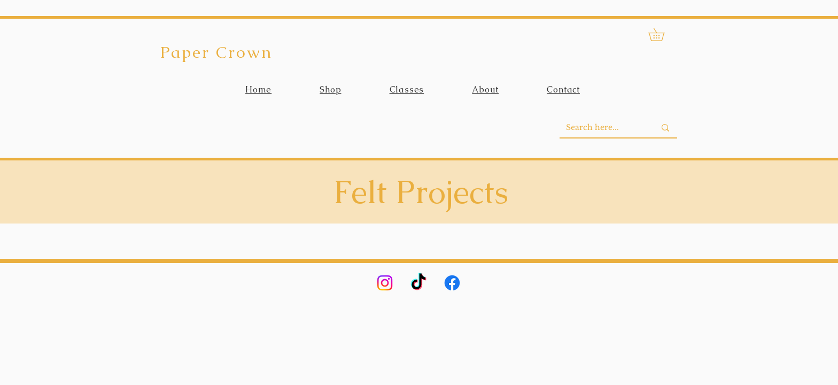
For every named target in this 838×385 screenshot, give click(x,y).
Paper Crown (216, 52)
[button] (662, 34)
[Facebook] (452, 283)
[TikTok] (418, 283)
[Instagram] (385, 283)
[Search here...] (602, 127)
